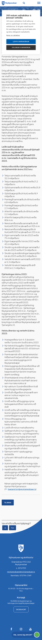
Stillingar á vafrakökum (21, 47)
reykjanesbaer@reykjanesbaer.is (21, 572)
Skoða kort (21, 609)
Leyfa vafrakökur (21, 41)
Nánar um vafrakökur (13, 35)
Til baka (7, 502)
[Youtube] (30, 629)
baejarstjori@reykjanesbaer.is (22, 489)
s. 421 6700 (21, 568)
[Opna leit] (24, 3)
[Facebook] (11, 629)
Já (5, 527)
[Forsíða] (9, 3)
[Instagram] (21, 629)
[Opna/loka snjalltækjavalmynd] (39, 3)
